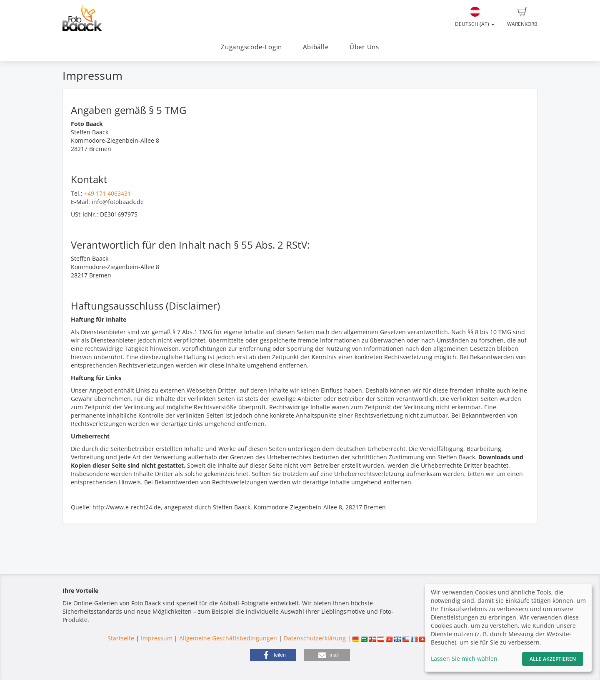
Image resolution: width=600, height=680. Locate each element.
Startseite (121, 638)
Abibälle (315, 47)
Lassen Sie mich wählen (464, 658)
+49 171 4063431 (107, 193)
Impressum (156, 638)
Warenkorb (522, 17)
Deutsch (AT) (475, 17)
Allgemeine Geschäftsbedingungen (228, 638)
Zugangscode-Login (251, 47)
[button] (273, 655)
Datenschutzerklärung (315, 638)
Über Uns (364, 47)
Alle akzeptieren (553, 658)
